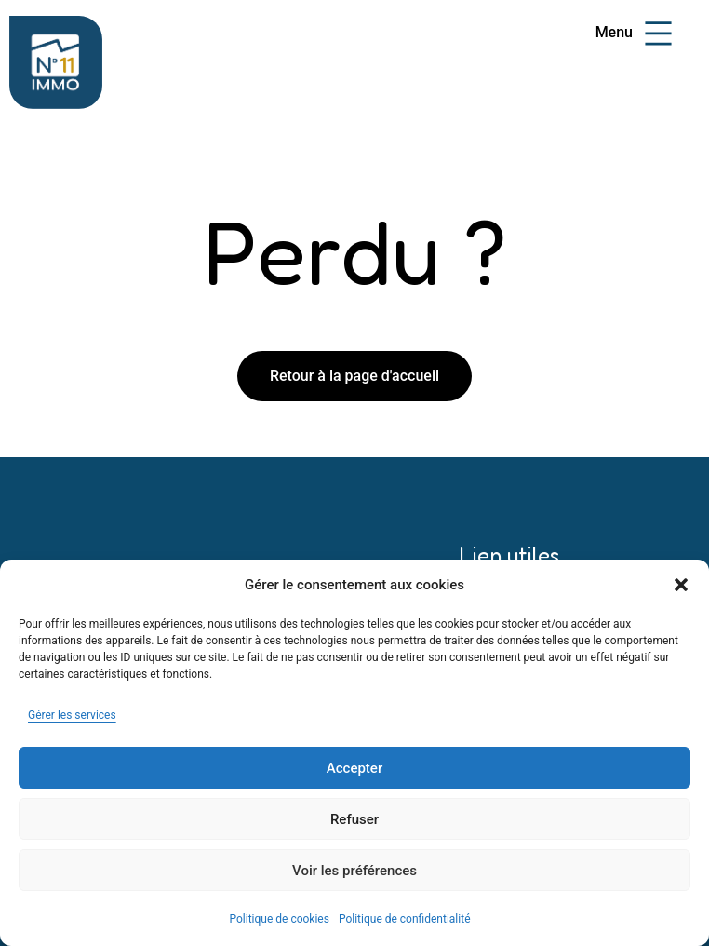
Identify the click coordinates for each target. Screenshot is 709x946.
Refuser (354, 819)
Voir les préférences (354, 870)
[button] (681, 584)
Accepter (354, 768)
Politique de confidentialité (405, 919)
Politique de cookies (279, 919)
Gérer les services (72, 715)
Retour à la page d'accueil (354, 376)
